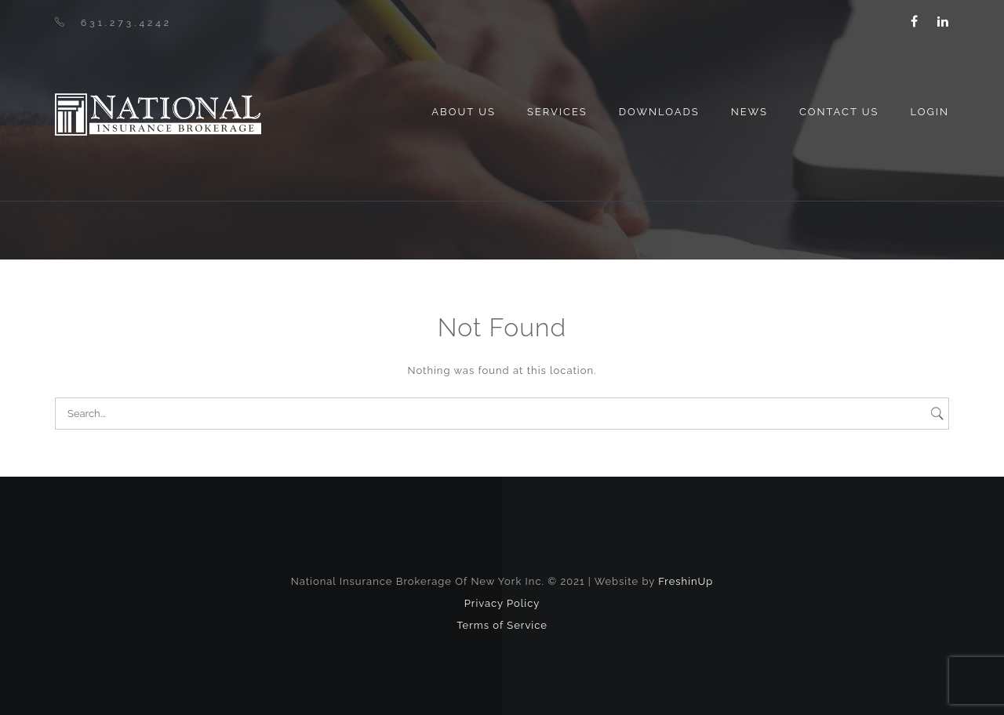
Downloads (659, 112)
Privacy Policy (502, 603)
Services (557, 112)
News (749, 112)
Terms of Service (502, 625)
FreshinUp (685, 581)
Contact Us (839, 112)
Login (929, 112)
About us (463, 112)
